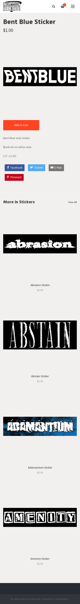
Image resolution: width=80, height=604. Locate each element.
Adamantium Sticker (40, 467)
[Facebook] (15, 167)
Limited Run (62, 599)
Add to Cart (21, 125)
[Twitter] (36, 167)
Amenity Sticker (40, 558)
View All (72, 202)
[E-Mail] (56, 167)
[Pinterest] (14, 177)
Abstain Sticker (40, 376)
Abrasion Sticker (40, 285)
